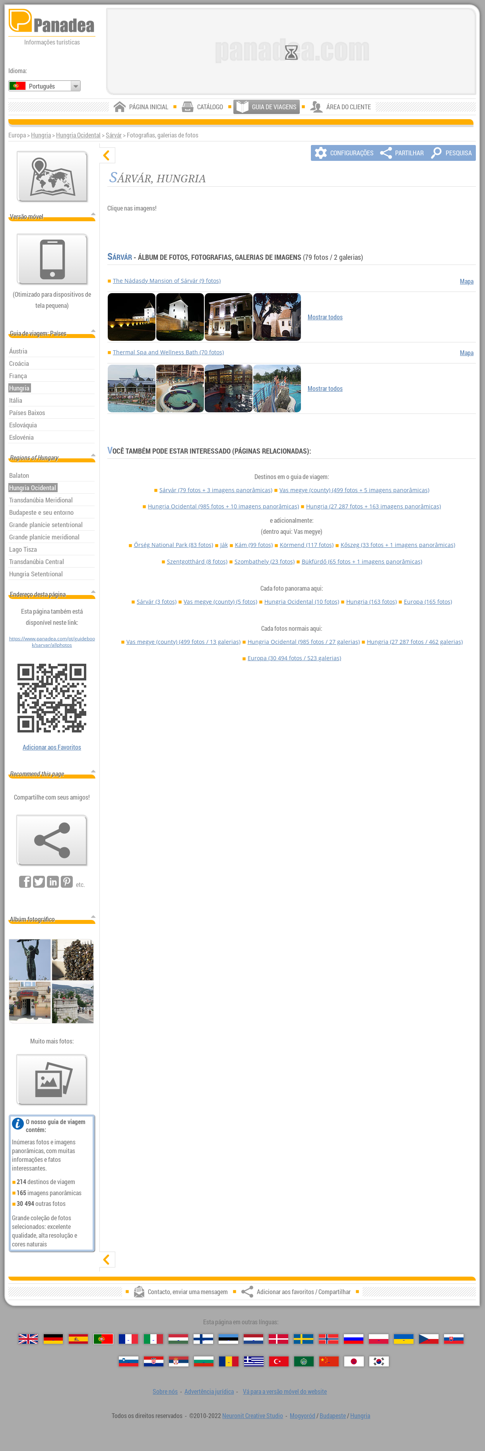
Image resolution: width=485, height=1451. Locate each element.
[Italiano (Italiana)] (154, 1339)
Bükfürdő (362, 561)
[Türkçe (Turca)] (279, 1361)
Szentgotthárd (197, 561)
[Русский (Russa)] (353, 1339)
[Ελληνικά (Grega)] (254, 1361)
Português (42, 86)
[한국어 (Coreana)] (379, 1361)
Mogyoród (302, 1415)
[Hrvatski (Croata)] (154, 1361)
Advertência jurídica (209, 1391)
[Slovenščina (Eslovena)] (128, 1361)
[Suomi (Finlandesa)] (203, 1339)
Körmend (307, 545)
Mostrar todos (325, 317)
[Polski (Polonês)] (379, 1339)
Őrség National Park (173, 545)
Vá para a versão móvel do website (285, 1391)
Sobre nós (165, 1391)
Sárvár (114, 135)
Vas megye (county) (354, 490)
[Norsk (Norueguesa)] (328, 1339)
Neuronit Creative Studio (252, 1415)
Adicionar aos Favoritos (52, 747)
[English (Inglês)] (28, 1339)
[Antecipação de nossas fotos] (52, 1080)
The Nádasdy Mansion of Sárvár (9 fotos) (167, 280)
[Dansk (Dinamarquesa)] (278, 1339)
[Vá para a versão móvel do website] (52, 259)
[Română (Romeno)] (229, 1361)
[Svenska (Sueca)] (303, 1339)
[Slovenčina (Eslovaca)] (454, 1339)
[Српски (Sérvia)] (179, 1361)
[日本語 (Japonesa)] (354, 1361)
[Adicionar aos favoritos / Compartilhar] (52, 840)
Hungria (41, 135)
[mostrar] (107, 1259)
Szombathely (265, 561)
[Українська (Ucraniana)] (404, 1339)
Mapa (466, 281)
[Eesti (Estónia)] (228, 1339)
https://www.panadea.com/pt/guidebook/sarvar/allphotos (52, 641)
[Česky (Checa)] (429, 1339)
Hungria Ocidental (78, 135)
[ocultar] (107, 155)
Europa (428, 601)
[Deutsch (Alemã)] (53, 1339)
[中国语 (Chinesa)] (329, 1361)
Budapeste (333, 1415)
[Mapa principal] (52, 176)
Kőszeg (398, 545)
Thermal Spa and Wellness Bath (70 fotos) (168, 352)
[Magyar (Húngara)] (178, 1339)
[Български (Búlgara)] (204, 1361)
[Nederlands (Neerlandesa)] (253, 1339)
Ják (224, 545)
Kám (254, 545)
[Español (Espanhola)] (78, 1339)
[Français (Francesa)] (128, 1339)
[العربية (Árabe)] (304, 1361)
